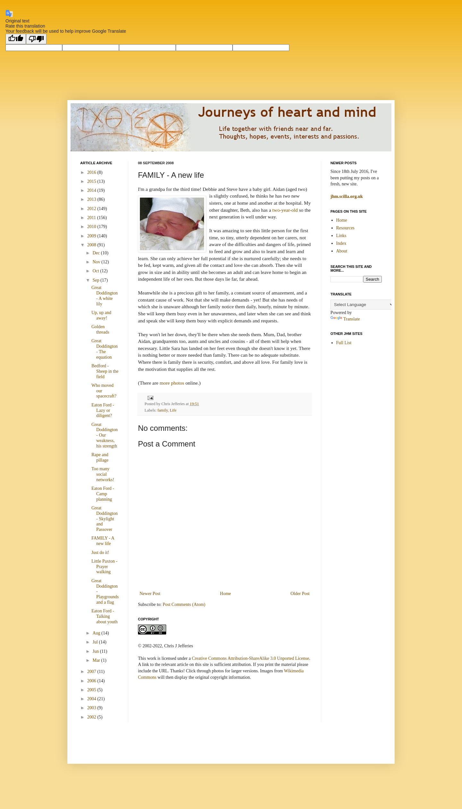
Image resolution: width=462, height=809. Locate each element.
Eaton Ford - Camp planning (102, 494)
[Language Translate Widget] (362, 305)
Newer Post (150, 593)
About (341, 251)
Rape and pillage (99, 457)
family (163, 410)
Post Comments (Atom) (184, 604)
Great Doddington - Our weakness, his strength (104, 435)
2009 (92, 236)
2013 (92, 199)
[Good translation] (15, 39)
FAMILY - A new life (102, 541)
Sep (96, 280)
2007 (92, 671)
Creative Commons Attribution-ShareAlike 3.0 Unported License (250, 658)
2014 (92, 190)
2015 (92, 181)
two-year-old (285, 210)
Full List (344, 342)
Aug (96, 633)
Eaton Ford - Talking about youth (104, 616)
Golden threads (100, 329)
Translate (345, 319)
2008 (92, 245)
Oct (96, 270)
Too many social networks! (102, 474)
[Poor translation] (36, 39)
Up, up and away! (101, 315)
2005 (92, 689)
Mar (96, 660)
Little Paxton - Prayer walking (104, 567)
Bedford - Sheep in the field (104, 371)
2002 (92, 717)
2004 (92, 698)
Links (341, 235)
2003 (92, 707)
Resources (345, 228)
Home (225, 593)
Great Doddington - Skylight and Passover (104, 519)
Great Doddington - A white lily (104, 295)
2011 (92, 217)
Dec (96, 253)
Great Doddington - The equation (104, 348)
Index (341, 243)
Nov (96, 262)
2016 (92, 172)
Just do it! (100, 552)
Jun (96, 651)
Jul (95, 642)
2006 (92, 680)
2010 (92, 226)
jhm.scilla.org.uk (346, 196)
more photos (172, 383)
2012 (92, 208)
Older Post (300, 593)
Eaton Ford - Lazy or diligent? (102, 410)
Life (173, 410)
